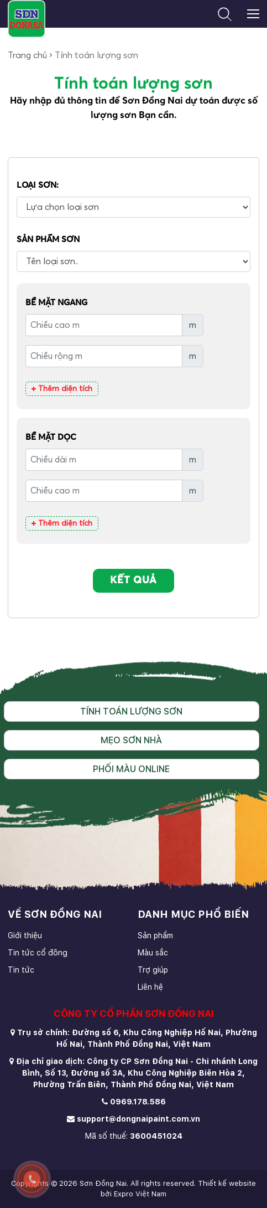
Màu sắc (153, 952)
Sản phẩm (155, 935)
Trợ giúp (153, 969)
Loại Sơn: (38, 185)
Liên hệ (150, 987)
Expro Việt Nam (140, 1194)
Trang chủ (27, 55)
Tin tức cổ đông (37, 952)
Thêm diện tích (62, 389)
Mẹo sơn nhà (131, 740)
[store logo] (26, 19)
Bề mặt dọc (50, 437)
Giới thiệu (25, 935)
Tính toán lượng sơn (131, 711)
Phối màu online (131, 769)
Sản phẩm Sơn (48, 239)
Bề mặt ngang (56, 303)
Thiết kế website (227, 1183)
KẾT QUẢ (133, 580)
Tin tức (21, 969)
